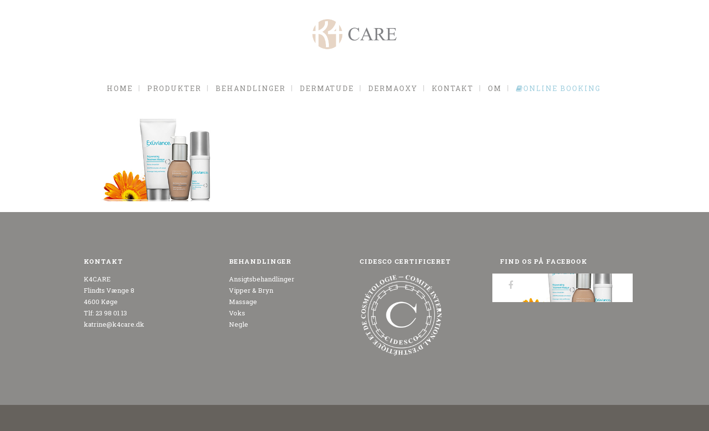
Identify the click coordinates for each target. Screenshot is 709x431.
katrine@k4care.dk (114, 324)
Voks (237, 312)
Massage (243, 301)
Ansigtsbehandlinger (261, 279)
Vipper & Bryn (251, 290)
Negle (238, 324)
